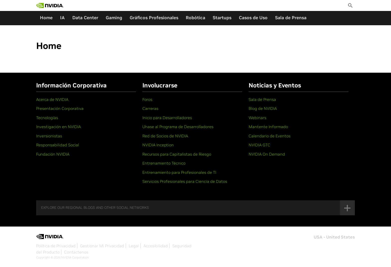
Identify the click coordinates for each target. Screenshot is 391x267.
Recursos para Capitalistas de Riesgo (176, 154)
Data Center (85, 17)
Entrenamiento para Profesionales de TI (179, 172)
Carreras (150, 108)
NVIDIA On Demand (267, 154)
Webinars (257, 117)
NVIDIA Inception (158, 144)
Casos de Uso (253, 17)
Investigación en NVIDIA (58, 126)
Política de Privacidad (56, 245)
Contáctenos (76, 252)
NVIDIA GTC (259, 144)
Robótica (195, 17)
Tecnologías (47, 117)
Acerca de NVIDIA (52, 99)
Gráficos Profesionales (154, 17)
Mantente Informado (268, 126)
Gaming (114, 17)
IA (62, 17)
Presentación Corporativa (60, 108)
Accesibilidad (155, 245)
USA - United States (334, 237)
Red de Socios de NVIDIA (165, 135)
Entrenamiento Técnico (164, 163)
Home (46, 17)
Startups (222, 17)
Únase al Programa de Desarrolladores (177, 126)
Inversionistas (49, 135)
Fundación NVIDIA (52, 154)
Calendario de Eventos (270, 135)
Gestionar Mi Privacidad (102, 245)
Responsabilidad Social (57, 144)
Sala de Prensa (290, 17)
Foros (147, 99)
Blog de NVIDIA (263, 108)
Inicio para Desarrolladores (167, 117)
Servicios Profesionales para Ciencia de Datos (184, 181)
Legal (134, 245)
